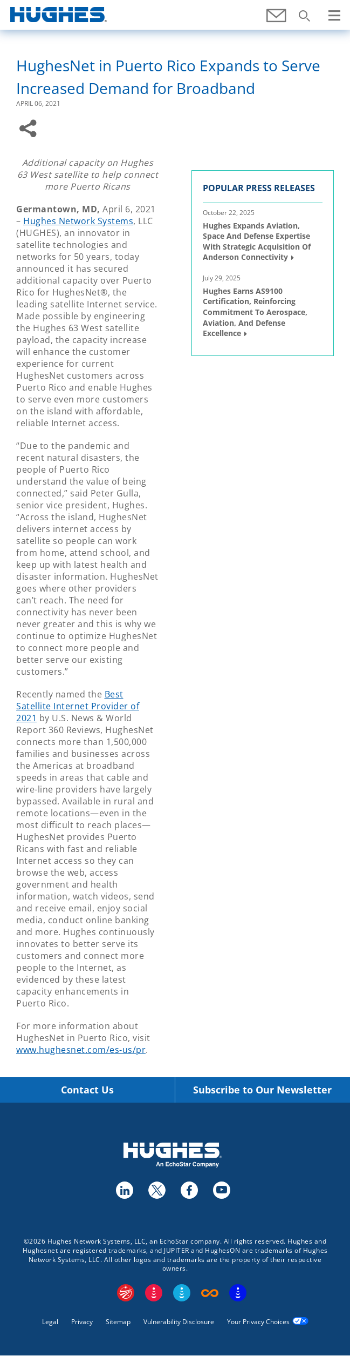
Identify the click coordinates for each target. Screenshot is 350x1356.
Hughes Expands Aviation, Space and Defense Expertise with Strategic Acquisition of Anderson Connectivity (257, 241)
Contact (277, 21)
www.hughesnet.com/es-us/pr (81, 1050)
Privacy (82, 1321)
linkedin (124, 1190)
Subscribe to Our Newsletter (262, 1090)
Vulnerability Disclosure (178, 1321)
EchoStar (125, 1292)
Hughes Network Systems (78, 221)
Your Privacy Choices (258, 1321)
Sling (181, 1292)
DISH (153, 1292)
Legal (50, 1321)
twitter (156, 1190)
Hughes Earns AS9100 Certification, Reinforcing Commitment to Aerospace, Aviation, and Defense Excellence (255, 312)
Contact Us (87, 1090)
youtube (221, 1190)
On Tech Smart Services (237, 1292)
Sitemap (118, 1321)
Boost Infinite (209, 1292)
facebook (189, 1190)
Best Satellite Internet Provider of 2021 (77, 706)
